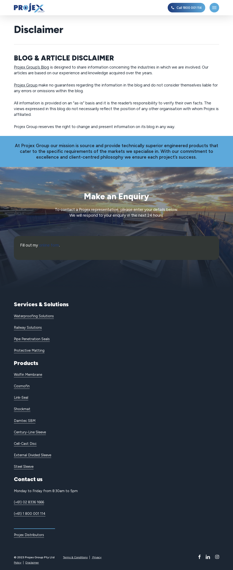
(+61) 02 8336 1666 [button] (29, 502)
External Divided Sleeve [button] (32, 455)
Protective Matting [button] (29, 350)
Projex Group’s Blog (31, 67)
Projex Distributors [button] (29, 535)
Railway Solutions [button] (28, 327)
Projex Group (26, 85)
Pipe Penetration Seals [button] (32, 339)
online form (49, 245)
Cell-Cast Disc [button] (25, 443)
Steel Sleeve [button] (23, 466)
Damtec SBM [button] (24, 421)
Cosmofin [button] (22, 386)
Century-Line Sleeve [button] (30, 432)
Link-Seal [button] (21, 397)
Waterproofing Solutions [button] (34, 316)
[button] (214, 7)
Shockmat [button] (22, 409)
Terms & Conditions (75, 557)
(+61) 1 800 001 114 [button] (29, 513)
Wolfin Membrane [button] (28, 374)
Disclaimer (32, 562)
